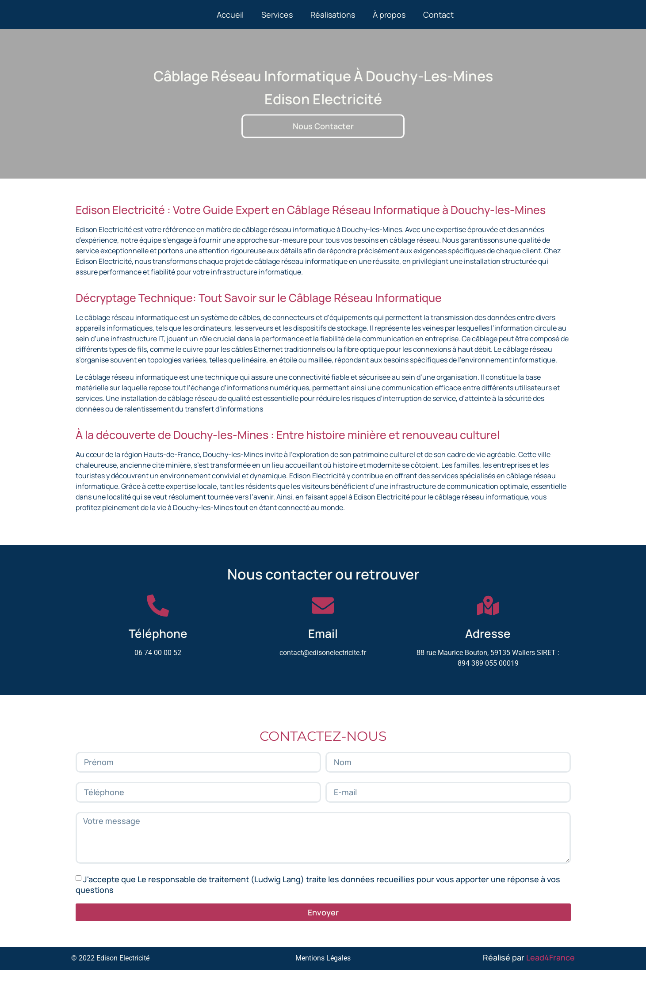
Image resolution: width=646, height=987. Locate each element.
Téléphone (158, 651)
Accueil (230, 23)
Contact (438, 23)
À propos (389, 23)
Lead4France (550, 974)
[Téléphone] (158, 623)
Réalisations (332, 23)
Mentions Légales (323, 975)
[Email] (323, 623)
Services (277, 23)
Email (323, 651)
